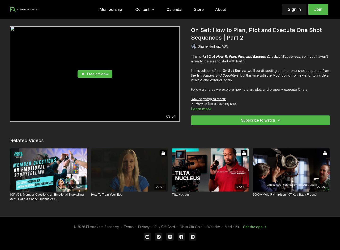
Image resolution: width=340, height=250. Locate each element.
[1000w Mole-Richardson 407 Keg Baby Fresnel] (291, 194)
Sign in (294, 9)
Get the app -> (255, 227)
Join (318, 9)
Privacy (144, 227)
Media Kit (232, 227)
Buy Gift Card (164, 227)
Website (213, 227)
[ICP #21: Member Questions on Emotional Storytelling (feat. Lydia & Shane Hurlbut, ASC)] (48, 196)
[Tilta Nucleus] (210, 194)
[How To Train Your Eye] (129, 194)
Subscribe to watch (261, 120)
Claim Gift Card (191, 227)
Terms (128, 227)
